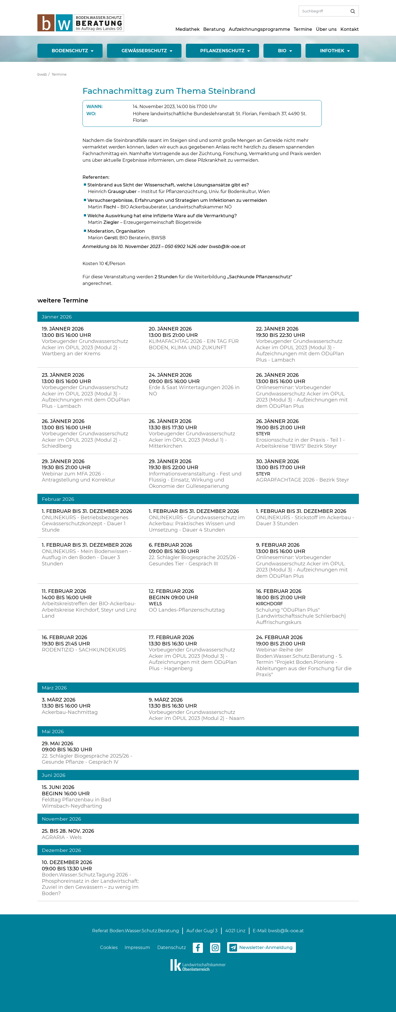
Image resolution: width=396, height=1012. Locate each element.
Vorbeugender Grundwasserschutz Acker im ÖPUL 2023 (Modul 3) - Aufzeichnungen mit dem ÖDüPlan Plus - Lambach (300, 350)
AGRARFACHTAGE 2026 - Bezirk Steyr (302, 480)
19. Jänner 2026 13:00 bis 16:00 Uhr (66, 332)
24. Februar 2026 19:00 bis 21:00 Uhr (280, 640)
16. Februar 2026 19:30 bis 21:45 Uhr (66, 640)
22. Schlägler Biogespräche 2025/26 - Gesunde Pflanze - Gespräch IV (87, 759)
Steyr (263, 433)
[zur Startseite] (80, 22)
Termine (303, 29)
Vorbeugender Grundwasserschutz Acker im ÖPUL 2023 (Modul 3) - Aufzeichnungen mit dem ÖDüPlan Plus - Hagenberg (193, 659)
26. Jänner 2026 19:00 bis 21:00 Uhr (280, 424)
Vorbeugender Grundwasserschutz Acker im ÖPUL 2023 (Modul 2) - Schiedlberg (85, 440)
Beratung (214, 29)
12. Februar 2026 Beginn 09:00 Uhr (173, 594)
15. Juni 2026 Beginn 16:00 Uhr (66, 790)
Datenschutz (171, 947)
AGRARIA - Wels (62, 837)
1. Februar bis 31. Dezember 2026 (87, 511)
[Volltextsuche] (323, 10)
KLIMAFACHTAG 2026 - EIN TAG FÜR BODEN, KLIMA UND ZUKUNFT (194, 344)
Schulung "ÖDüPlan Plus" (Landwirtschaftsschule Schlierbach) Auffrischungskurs (301, 616)
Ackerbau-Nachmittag (70, 712)
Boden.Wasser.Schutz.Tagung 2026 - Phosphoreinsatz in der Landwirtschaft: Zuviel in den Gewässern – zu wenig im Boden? (90, 884)
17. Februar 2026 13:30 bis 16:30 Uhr (173, 640)
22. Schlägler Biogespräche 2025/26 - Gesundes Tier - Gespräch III (194, 560)
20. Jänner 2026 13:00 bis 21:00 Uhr (173, 332)
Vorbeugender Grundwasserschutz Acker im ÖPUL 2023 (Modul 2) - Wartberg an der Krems (85, 347)
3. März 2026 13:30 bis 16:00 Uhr (66, 703)
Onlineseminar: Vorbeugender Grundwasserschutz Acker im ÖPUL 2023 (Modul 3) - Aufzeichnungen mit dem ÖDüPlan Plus (302, 396)
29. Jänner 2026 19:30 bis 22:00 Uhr (173, 464)
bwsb (42, 74)
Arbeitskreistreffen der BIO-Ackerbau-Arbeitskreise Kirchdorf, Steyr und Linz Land (89, 610)
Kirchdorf (269, 603)
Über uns (326, 29)
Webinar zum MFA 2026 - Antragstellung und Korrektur (78, 477)
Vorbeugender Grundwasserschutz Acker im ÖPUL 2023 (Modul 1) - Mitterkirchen (192, 440)
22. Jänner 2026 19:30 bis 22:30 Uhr (280, 332)
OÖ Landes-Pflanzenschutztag (187, 610)
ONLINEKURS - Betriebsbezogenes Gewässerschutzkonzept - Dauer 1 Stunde (85, 524)
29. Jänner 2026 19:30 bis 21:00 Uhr (66, 464)
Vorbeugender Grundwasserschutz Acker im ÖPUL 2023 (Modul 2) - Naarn (196, 715)
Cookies (109, 947)
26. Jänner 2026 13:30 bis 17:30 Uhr (173, 424)
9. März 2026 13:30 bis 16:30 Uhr (173, 703)
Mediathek (187, 29)
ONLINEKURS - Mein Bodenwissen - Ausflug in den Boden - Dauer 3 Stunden (86, 557)
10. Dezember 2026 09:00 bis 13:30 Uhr (67, 865)
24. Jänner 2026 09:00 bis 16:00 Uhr (174, 378)
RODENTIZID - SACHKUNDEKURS (84, 650)
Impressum (137, 947)
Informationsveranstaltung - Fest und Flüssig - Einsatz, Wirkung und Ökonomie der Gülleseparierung (195, 480)
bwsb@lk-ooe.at (286, 930)
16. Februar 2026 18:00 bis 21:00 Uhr (281, 594)
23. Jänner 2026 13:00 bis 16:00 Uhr (66, 378)
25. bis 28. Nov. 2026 (68, 831)
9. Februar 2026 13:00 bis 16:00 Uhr (280, 548)
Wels (155, 603)
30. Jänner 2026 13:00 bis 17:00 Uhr (280, 464)
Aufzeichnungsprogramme (259, 29)
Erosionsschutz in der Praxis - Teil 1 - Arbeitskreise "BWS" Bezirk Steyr (300, 443)
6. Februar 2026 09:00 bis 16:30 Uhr (174, 548)
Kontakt (349, 29)
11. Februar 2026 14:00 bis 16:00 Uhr (67, 594)
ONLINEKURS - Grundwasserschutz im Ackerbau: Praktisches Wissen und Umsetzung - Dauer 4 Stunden (197, 524)
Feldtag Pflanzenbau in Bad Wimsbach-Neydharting (76, 803)
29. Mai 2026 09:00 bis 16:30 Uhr (67, 747)
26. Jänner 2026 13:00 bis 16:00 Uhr (280, 378)
